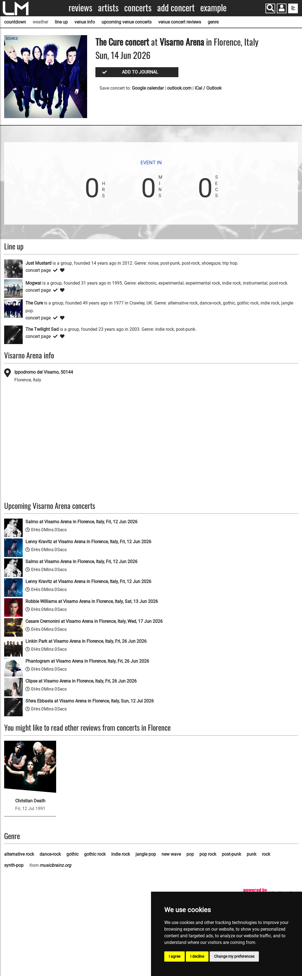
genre (213, 22)
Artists (108, 7)
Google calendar (148, 88)
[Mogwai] (13, 288)
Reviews (80, 7)
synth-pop (14, 865)
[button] (282, 9)
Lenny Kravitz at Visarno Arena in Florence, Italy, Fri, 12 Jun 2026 (88, 541)
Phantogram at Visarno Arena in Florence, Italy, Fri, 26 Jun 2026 (87, 661)
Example (213, 7)
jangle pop (146, 854)
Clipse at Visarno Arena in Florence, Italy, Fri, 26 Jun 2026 (81, 681)
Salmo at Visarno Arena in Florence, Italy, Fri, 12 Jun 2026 (81, 521)
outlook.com (179, 88)
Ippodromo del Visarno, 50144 (43, 372)
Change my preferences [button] (234, 956)
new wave (171, 854)
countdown (15, 22)
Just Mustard (38, 263)
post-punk (231, 854)
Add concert (176, 7)
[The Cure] (13, 308)
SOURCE (12, 39)
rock (266, 854)
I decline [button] (197, 956)
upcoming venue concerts (126, 22)
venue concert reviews (179, 22)
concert (136, 41)
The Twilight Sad (42, 329)
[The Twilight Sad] (13, 334)
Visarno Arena (182, 41)
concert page (38, 270)
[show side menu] (293, 8)
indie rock (120, 854)
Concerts (138, 7)
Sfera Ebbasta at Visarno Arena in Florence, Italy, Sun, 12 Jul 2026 (89, 701)
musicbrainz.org (55, 865)
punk (251, 854)
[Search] (270, 8)
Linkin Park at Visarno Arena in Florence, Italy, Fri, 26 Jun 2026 (86, 641)
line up (61, 22)
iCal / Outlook (208, 88)
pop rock (207, 854)
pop (190, 854)
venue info (84, 22)
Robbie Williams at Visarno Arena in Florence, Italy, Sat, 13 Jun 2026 (91, 601)
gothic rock (95, 854)
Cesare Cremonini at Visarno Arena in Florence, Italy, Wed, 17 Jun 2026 (94, 621)
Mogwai (33, 283)
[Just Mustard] (13, 268)
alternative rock (19, 854)
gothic (72, 854)
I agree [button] (174, 956)
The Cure (109, 41)
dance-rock (50, 854)
